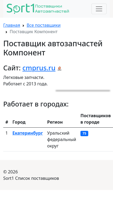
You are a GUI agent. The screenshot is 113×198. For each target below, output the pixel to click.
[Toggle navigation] (99, 8)
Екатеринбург (27, 133)
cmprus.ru (38, 67)
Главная (11, 25)
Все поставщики (44, 25)
